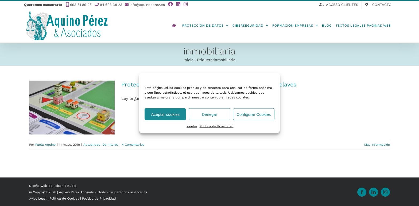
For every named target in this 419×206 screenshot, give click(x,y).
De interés (110, 144)
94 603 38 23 (111, 5)
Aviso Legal (38, 198)
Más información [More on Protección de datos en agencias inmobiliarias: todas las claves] (377, 144)
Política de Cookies (64, 198)
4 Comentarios (133, 144)
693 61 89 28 (81, 5)
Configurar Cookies (253, 114)
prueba (191, 126)
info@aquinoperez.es (147, 5)
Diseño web (38, 186)
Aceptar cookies (165, 114)
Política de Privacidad (217, 126)
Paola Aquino (45, 144)
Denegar (209, 114)
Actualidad (91, 144)
